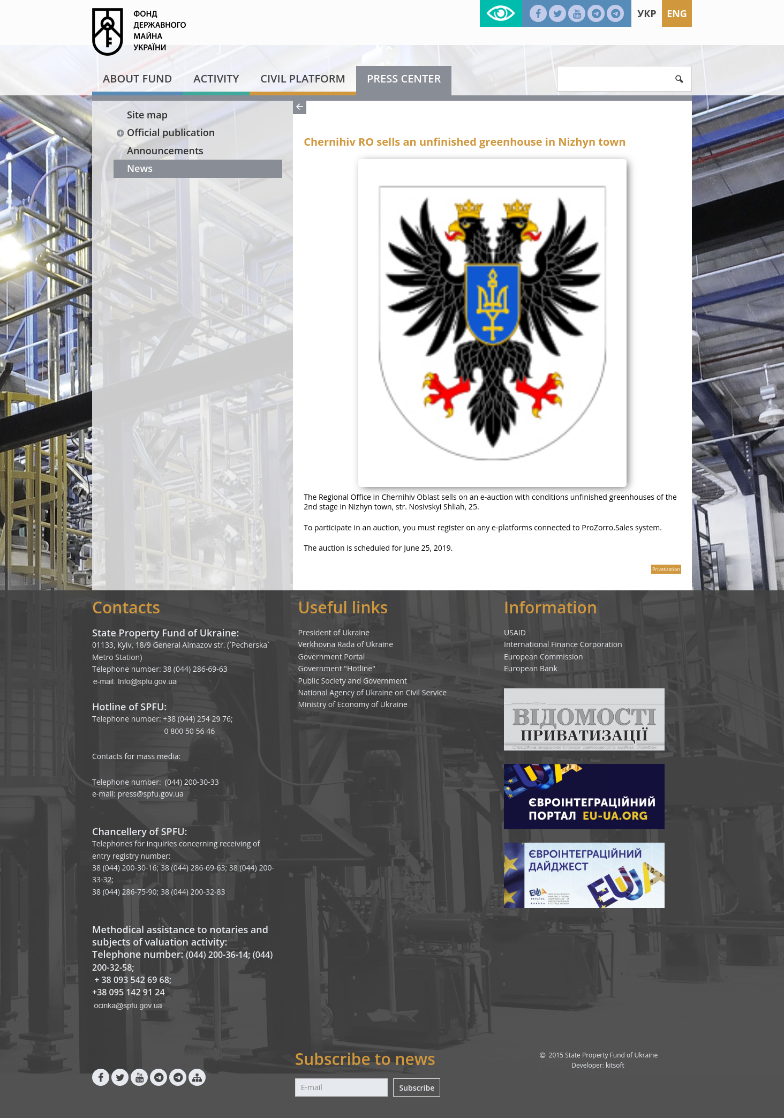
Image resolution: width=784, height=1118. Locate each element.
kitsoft (615, 1065)
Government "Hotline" (336, 668)
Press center (404, 78)
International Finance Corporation (563, 644)
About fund (137, 78)
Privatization (666, 569)
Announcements (165, 150)
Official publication (165, 132)
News (140, 168)
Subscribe (416, 1088)
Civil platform (302, 78)
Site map (147, 114)
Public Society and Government (353, 681)
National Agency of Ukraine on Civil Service (372, 692)
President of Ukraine (334, 632)
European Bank (530, 668)
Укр (646, 13)
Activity (216, 78)
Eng (677, 13)
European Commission (543, 656)
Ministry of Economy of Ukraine (353, 704)
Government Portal (331, 656)
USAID (515, 632)
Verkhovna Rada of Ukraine (346, 644)
